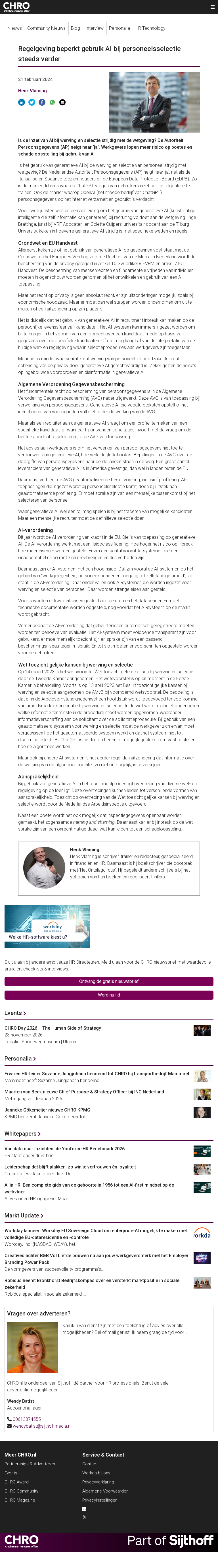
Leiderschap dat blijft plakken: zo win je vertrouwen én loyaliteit (70, 1167)
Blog (75, 28)
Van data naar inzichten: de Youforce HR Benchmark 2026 (65, 1148)
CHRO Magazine (20, 1500)
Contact (90, 1463)
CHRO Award (17, 1482)
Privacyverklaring (98, 1482)
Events (13, 1013)
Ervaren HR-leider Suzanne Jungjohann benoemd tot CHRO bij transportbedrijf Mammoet (97, 1073)
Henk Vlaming (32, 90)
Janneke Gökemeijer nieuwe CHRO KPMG (47, 1110)
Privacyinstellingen (100, 1500)
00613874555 (27, 1419)
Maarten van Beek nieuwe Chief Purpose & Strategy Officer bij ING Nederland (84, 1092)
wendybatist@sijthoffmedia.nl (42, 1426)
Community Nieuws (46, 28)
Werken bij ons (96, 1473)
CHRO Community (21, 1491)
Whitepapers (21, 1133)
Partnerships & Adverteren (30, 1463)
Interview (94, 28)
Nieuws (14, 28)
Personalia (119, 28)
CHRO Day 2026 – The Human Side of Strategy (53, 1028)
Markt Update (22, 1215)
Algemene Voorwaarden (105, 1491)
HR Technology (150, 28)
